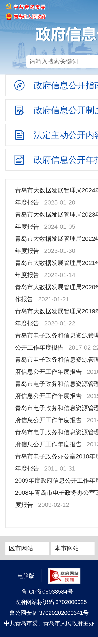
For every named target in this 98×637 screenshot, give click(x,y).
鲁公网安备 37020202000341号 (49, 613)
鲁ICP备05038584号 (47, 591)
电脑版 (26, 575)
